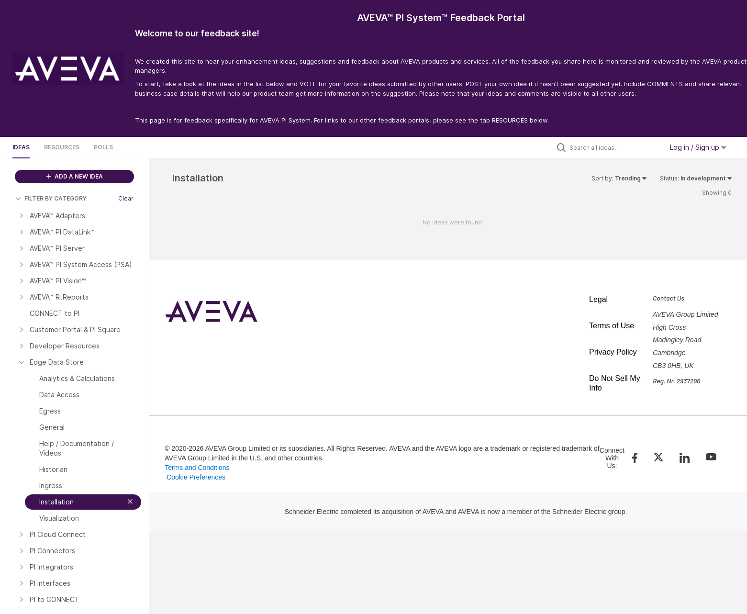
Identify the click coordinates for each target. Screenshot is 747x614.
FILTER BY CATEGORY (51, 198)
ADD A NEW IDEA (74, 176)
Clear (126, 198)
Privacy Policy (613, 352)
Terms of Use (611, 326)
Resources (61, 147)
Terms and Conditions (197, 467)
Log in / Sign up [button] (698, 147)
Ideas (21, 147)
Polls (103, 147)
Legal (598, 299)
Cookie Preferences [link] (196, 477)
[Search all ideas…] (614, 147)
